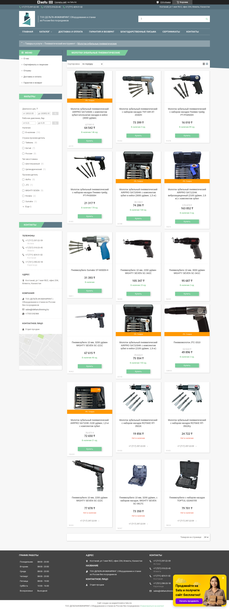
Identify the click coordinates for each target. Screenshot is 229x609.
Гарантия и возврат (101, 31)
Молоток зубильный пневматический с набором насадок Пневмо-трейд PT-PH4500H (187, 112)
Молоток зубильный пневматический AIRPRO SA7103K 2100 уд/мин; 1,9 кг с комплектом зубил (89, 423)
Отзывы (27, 70)
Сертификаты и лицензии (36, 64)
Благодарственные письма (138, 31)
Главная (27, 31)
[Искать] (207, 19)
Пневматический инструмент (60, 43)
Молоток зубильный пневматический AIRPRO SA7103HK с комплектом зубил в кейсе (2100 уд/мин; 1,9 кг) (138, 345)
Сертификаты (171, 31)
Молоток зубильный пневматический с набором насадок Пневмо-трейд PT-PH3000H (90, 192)
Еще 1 (28, 206)
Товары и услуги (33, 43)
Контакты (192, 31)
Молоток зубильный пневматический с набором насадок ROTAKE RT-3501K (138, 423)
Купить (89, 141)
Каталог (44, 31)
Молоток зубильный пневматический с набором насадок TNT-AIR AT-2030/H (138, 112)
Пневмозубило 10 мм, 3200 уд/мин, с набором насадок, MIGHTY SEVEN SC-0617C (138, 500)
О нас (26, 58)
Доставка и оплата (70, 31)
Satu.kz (128, 603)
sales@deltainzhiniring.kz (37, 309)
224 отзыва (165, 2)
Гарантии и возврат (33, 82)
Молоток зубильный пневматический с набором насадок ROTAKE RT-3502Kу (187, 423)
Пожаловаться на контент (152, 606)
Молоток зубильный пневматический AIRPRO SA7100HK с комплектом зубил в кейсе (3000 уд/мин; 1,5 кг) (138, 192)
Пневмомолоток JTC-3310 (187, 342)
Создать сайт (61, 2)
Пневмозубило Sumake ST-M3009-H (89, 270)
